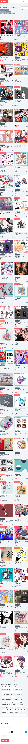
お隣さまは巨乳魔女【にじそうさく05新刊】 (21, 542)
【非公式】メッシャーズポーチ (6, 433)
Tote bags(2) (21, 704)
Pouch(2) (13, 707)
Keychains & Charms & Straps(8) (16, 691)
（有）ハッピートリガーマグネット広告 (21, 80)
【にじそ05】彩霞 (3, 102)
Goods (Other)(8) (5, 694)
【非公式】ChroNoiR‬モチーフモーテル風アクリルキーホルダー (21, 103)
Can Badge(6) (19, 694)
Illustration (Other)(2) (6, 704)
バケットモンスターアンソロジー (6, 367)
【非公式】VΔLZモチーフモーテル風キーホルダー (6, 257)
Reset (22, 9)
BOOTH (1, 4)
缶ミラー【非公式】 (18, 475)
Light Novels (2, 540)
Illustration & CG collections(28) (7, 689)
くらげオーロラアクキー (19, 389)
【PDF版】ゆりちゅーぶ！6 (5, 277)
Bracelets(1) (19, 707)
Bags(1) (16, 712)
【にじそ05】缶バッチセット (20, 433)
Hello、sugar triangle (19, 519)
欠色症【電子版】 (18, 562)
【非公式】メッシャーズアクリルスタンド (21, 234)
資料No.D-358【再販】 (4, 454)
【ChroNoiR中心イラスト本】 (6, 235)
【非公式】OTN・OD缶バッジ (6, 606)
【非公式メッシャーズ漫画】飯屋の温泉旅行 (6, 650)
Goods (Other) (17, 603)
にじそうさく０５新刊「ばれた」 (21, 123)
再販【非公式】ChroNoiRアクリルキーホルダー (21, 498)
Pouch (1, 408)
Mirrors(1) (23, 714)
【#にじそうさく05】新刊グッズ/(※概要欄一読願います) (6, 81)
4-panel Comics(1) (21, 709)
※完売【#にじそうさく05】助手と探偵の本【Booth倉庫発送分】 (6, 521)
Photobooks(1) (13, 709)
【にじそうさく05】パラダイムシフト (21, 368)
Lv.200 (1, 583)
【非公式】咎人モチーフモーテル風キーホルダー (21, 323)
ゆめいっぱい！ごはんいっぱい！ (21, 648)
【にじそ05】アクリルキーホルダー (21, 192)
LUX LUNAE (17, 278)
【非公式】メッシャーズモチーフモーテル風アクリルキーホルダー (6, 147)
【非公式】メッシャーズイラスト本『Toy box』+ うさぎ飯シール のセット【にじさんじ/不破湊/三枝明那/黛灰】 (6, 673)
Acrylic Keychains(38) (6, 686)
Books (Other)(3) (18, 702)
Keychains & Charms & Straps (5, 253)
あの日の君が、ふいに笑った (5, 563)
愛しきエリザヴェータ (4, 541)
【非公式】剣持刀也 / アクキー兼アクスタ (21, 673)
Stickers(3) (4, 702)
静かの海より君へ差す (4, 626)
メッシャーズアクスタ (4, 389)
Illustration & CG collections (5, 100)
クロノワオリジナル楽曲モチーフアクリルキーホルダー (6, 476)
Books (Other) (2, 364)
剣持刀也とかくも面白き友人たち (21, 59)
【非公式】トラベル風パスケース (21, 213)
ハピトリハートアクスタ (19, 454)
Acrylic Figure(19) (18, 689)
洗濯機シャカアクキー (19, 299)
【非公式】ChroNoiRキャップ (20, 606)
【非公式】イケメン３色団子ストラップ (6, 498)
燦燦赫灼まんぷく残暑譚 (19, 256)
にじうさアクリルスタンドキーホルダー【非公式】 (21, 37)
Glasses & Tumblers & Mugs (20, 408)
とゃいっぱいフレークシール (20, 168)
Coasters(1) (17, 714)
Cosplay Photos (3, 451)
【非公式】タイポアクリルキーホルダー (6, 192)
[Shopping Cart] (23, 1)
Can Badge (17, 430)
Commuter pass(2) (5, 707)
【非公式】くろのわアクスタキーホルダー (6, 300)
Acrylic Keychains (18, 34)
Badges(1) (4, 712)
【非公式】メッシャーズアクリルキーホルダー (6, 345)
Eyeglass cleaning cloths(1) (7, 714)
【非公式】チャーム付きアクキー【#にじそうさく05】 (6, 169)
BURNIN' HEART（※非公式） (6, 57)
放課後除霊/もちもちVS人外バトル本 (6, 36)
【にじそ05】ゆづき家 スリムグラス (21, 411)
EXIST (1, 125)
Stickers (16, 166)
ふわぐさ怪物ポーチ (4, 410)
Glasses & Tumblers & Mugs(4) (7, 699)
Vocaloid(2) (14, 704)
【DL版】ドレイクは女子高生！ (21, 145)
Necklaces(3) (10, 702)
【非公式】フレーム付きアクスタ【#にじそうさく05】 (6, 323)
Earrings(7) (13, 694)
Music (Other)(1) (5, 709)
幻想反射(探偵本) (18, 585)
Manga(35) (15, 686)
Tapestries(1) (10, 712)
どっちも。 (17, 343)
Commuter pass (17, 211)
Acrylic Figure (17, 232)
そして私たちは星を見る (5, 212)
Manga (1, 34)
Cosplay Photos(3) (18, 699)
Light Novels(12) (5, 691)
